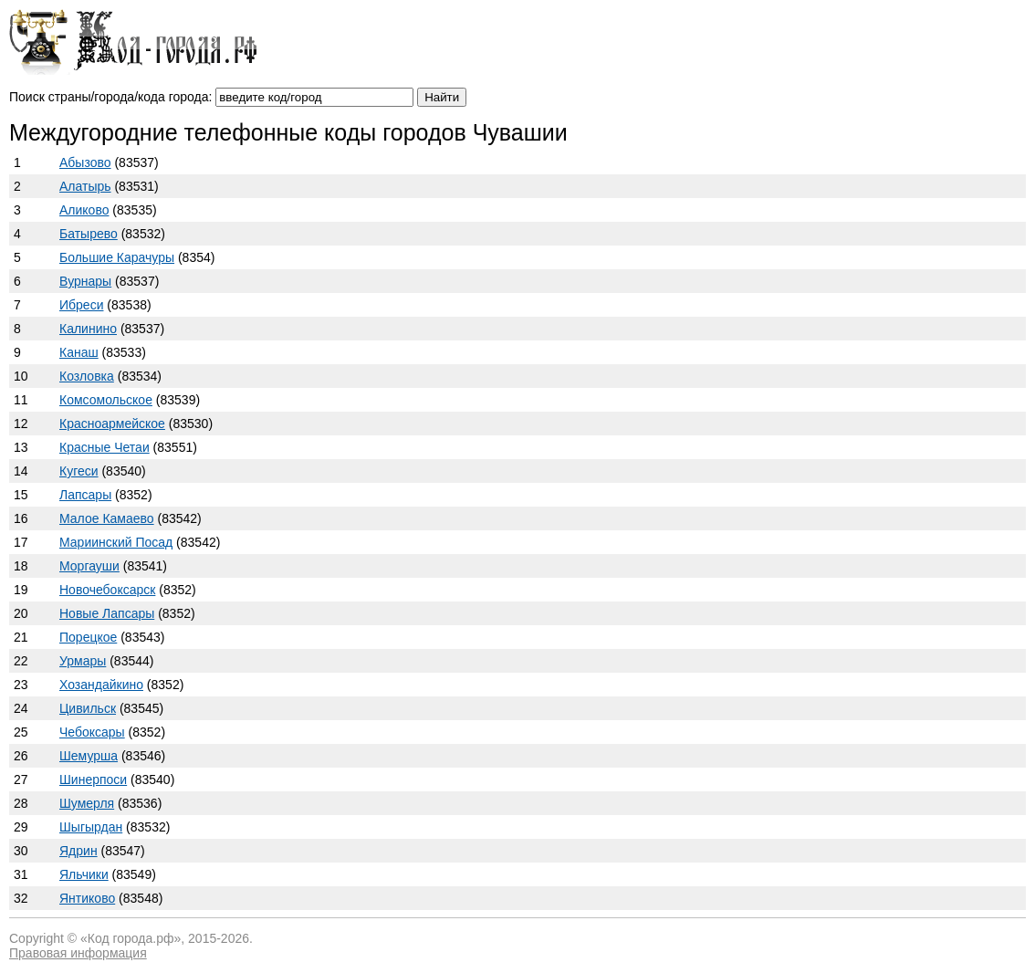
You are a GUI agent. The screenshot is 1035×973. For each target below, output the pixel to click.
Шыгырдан (90, 827)
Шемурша (88, 755)
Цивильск (87, 708)
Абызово (85, 162)
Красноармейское (112, 423)
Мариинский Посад (115, 542)
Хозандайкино (101, 684)
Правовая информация (78, 953)
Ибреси (81, 305)
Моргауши (89, 566)
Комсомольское (105, 399)
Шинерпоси (93, 779)
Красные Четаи (104, 447)
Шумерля (86, 803)
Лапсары (85, 494)
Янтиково (87, 898)
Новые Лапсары (106, 613)
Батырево (88, 233)
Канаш (79, 352)
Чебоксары (92, 732)
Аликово (84, 210)
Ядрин (78, 850)
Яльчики (84, 874)
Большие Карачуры (116, 257)
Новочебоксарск (107, 589)
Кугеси (79, 471)
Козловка (86, 376)
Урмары (82, 661)
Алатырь (85, 186)
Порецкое (88, 637)
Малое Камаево (106, 518)
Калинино (88, 328)
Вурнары (85, 281)
